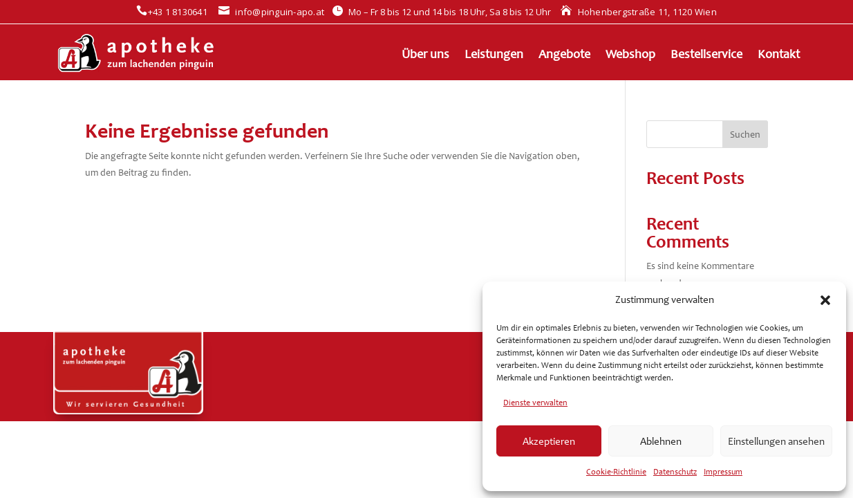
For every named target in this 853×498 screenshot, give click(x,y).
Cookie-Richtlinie (616, 472)
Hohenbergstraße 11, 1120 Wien (639, 12)
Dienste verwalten (535, 402)
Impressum (723, 472)
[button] (825, 300)
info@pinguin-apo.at (271, 12)
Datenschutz (675, 472)
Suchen (745, 134)
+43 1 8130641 (171, 12)
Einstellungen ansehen (776, 441)
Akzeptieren (549, 441)
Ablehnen (661, 441)
